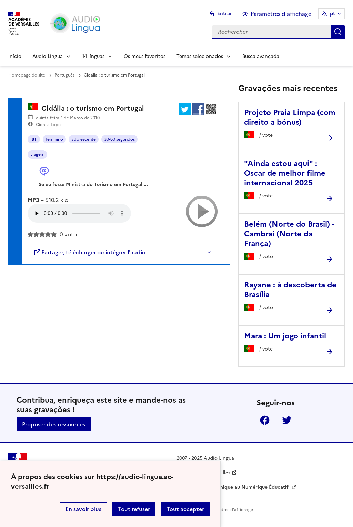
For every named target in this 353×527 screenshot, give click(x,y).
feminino (54, 139)
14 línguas (93, 56)
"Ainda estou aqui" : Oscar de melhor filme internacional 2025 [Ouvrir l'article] (284, 173)
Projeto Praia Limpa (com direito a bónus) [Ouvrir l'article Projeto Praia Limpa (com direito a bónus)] (289, 117)
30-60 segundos (119, 139)
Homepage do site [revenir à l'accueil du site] (26, 75)
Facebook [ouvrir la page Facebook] (264, 420)
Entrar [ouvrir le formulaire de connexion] (224, 13)
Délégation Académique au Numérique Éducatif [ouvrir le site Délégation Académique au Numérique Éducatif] (233, 487)
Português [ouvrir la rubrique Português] (64, 75)
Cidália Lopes (49, 125)
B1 (34, 139)
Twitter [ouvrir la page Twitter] (287, 420)
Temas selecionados (199, 56)
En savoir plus (83, 509)
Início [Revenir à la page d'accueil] (14, 56)
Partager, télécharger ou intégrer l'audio (89, 252)
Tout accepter (185, 509)
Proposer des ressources (53, 424)
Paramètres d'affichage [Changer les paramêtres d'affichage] (281, 14)
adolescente (83, 139)
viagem (37, 154)
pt (332, 13)
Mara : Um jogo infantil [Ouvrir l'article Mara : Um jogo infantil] (285, 336)
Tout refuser (134, 509)
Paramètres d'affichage (229, 510)
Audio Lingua (47, 56)
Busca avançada (260, 56)
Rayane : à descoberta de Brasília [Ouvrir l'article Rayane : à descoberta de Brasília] (290, 289)
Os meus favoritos (144, 56)
